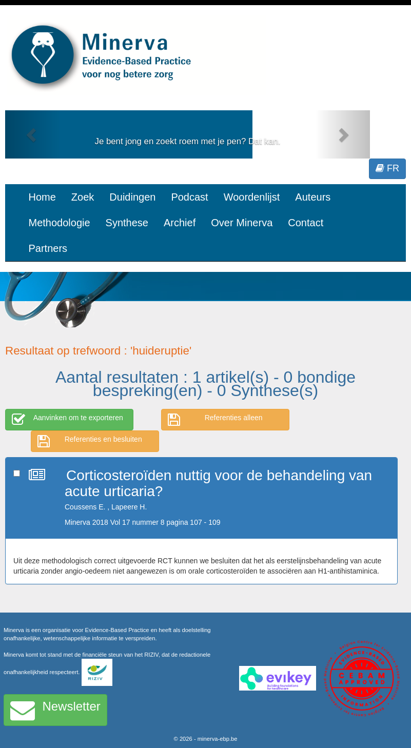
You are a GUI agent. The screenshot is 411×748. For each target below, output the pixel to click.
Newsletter (55, 710)
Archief (179, 222)
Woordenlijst (252, 197)
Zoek (82, 197)
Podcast (189, 197)
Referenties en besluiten (89, 441)
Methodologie (59, 222)
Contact (305, 222)
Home (42, 197)
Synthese (127, 222)
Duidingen (132, 197)
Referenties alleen (215, 419)
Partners (48, 248)
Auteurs (312, 197)
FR (387, 168)
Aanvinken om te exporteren (67, 419)
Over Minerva (241, 222)
